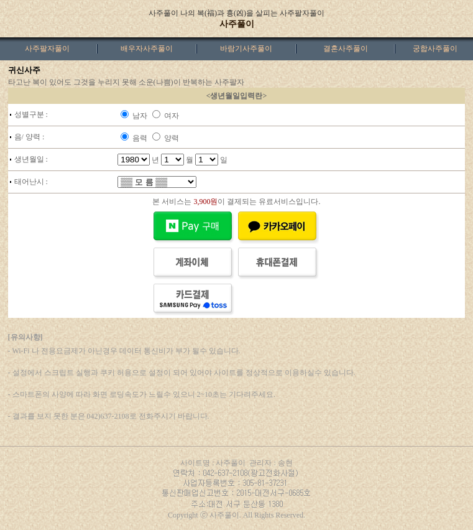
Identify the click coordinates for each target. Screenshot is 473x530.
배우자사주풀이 (147, 48)
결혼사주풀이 (345, 48)
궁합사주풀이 (435, 48)
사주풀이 (236, 24)
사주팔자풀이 (47, 48)
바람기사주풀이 (246, 48)
